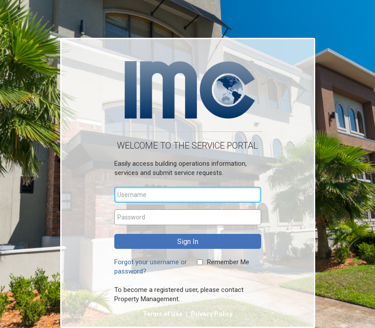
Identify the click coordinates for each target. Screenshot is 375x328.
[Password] (187, 217)
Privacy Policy (212, 313)
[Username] (187, 195)
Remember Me (228, 262)
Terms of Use (163, 313)
